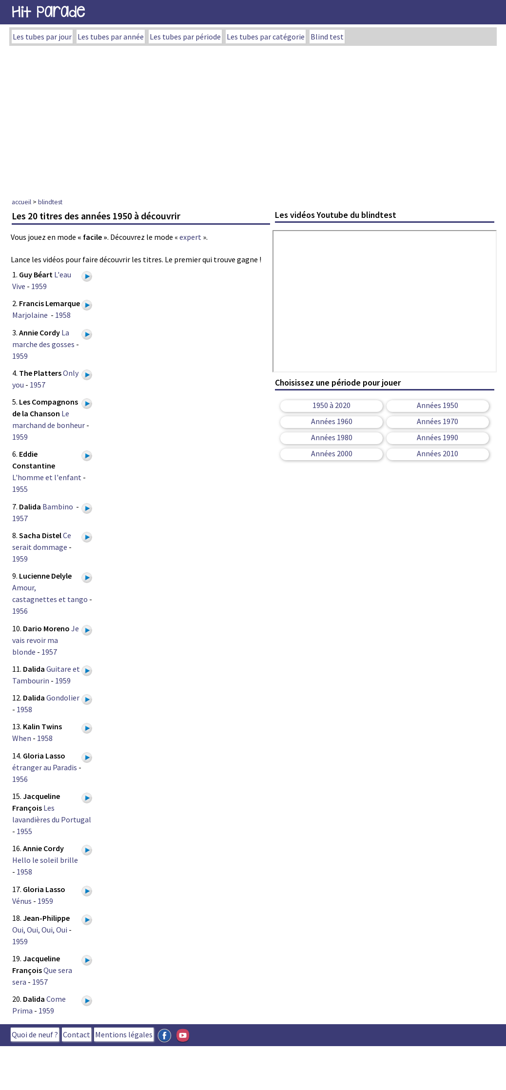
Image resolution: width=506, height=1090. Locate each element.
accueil (21, 201)
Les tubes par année (111, 36)
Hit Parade (48, 12)
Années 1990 (437, 437)
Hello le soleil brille (45, 860)
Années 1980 (331, 437)
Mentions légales (124, 1034)
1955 (20, 489)
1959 (39, 286)
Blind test (327, 36)
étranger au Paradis (44, 767)
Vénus (22, 901)
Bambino (58, 506)
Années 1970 (437, 421)
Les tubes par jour (42, 36)
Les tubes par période (185, 36)
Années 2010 (437, 453)
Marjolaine (30, 315)
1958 (63, 315)
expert (190, 237)
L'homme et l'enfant (46, 477)
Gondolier (63, 697)
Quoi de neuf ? (35, 1034)
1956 (20, 611)
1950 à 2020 (331, 405)
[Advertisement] (253, 119)
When (21, 738)
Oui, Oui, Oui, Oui (39, 929)
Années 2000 (331, 453)
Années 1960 (331, 421)
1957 (37, 384)
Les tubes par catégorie (266, 36)
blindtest (50, 201)
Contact (76, 1034)
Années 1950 (437, 405)
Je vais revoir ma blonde (45, 640)
